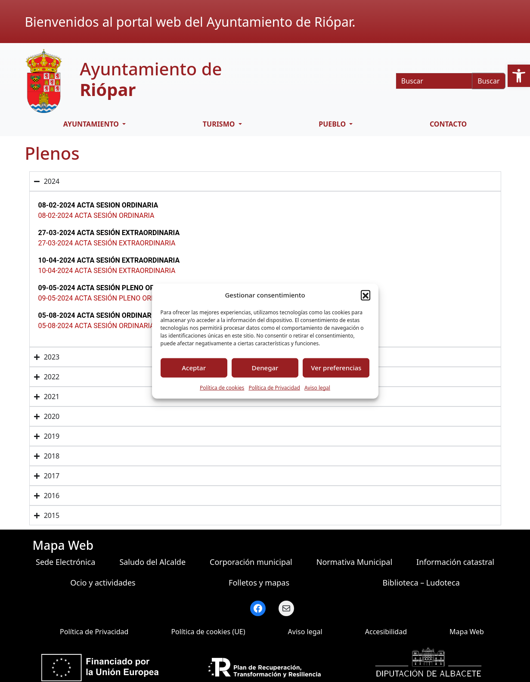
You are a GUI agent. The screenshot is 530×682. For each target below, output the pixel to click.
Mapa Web (466, 631)
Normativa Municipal (354, 562)
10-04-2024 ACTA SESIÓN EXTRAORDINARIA (107, 271)
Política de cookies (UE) (208, 631)
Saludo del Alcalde (152, 562)
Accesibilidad (386, 631)
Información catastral (455, 562)
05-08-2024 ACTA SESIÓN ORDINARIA (96, 326)
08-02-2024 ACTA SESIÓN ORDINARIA (96, 215)
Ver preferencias (336, 367)
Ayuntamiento (92, 124)
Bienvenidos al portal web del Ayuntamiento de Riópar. (190, 22)
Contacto (448, 124)
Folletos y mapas (259, 582)
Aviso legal (317, 387)
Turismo (220, 124)
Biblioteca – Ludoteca (421, 582)
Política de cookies (222, 387)
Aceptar (194, 367)
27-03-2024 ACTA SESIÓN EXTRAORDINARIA (107, 243)
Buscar (488, 81)
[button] (519, 76)
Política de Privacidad (274, 387)
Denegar (265, 367)
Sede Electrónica (65, 562)
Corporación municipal (251, 562)
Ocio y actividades (102, 582)
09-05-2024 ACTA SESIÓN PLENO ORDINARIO (108, 298)
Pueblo (333, 124)
